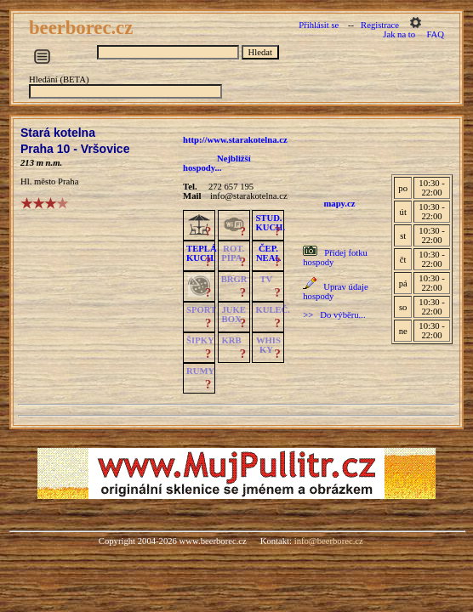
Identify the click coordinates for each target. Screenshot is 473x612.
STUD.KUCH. (270, 222)
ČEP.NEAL (268, 253)
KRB (232, 340)
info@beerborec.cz (328, 541)
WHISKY (268, 345)
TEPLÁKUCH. (201, 253)
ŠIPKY (200, 340)
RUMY (200, 371)
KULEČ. (272, 309)
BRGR (234, 279)
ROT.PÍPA (232, 253)
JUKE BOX (234, 314)
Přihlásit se (319, 25)
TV (265, 279)
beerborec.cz (83, 27)
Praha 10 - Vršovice (74, 149)
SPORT (201, 309)
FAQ (435, 34)
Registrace (380, 25)
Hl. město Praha (49, 181)
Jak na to (399, 34)
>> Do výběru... (334, 315)
